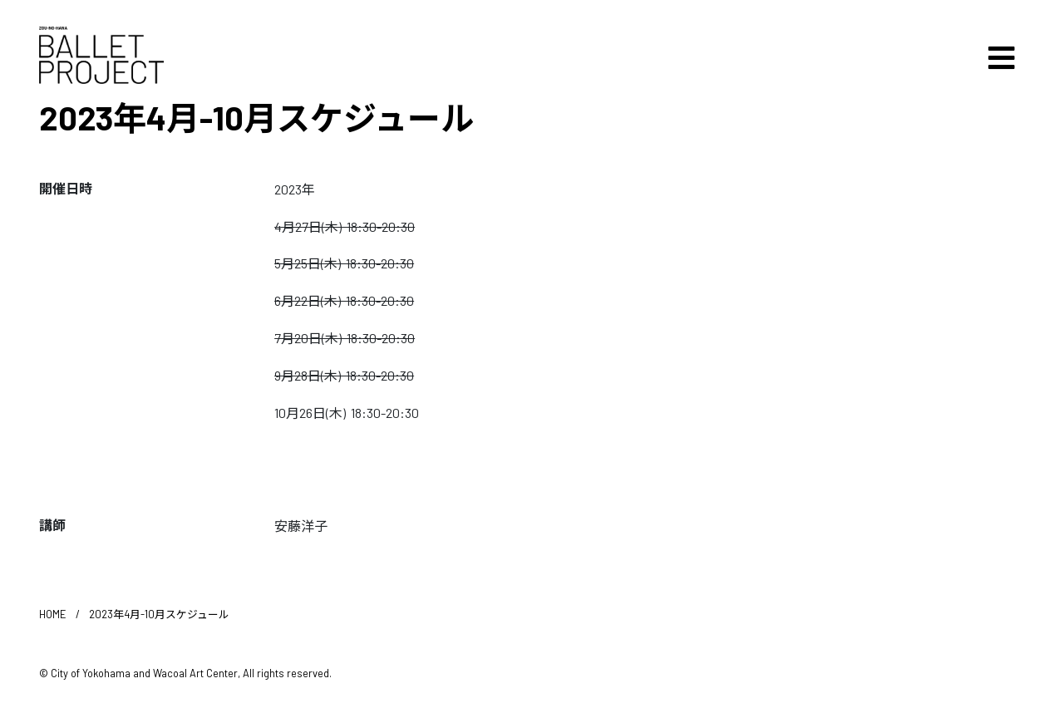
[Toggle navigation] (1001, 58)
